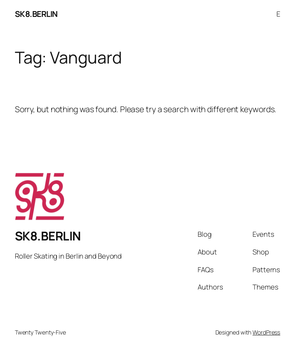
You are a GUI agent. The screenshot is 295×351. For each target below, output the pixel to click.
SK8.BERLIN (36, 13)
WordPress (266, 332)
